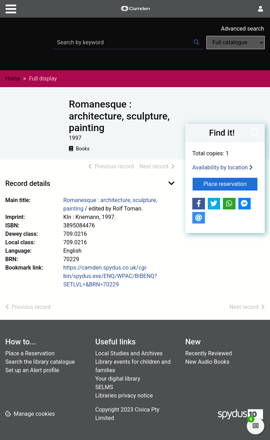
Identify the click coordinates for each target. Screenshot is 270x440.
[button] (254, 133)
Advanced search (242, 28)
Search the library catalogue (40, 361)
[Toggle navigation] (11, 8)
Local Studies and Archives (129, 353)
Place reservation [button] (231, 183)
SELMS (104, 387)
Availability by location (222, 167)
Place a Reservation (29, 353)
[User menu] (260, 9)
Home (12, 78)
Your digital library (117, 378)
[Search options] (235, 42)
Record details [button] (27, 183)
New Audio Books (207, 361)
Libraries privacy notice (124, 395)
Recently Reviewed (208, 353)
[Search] (196, 42)
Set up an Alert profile (32, 370)
